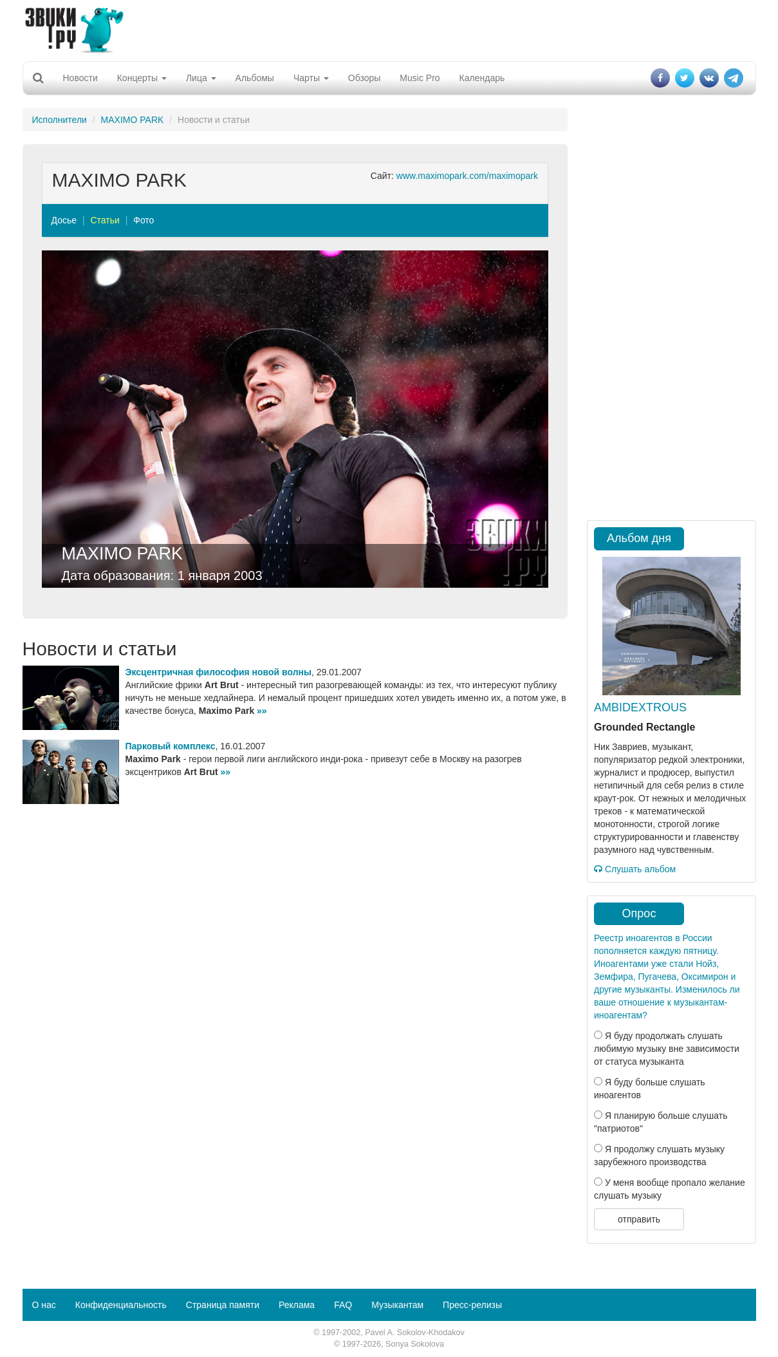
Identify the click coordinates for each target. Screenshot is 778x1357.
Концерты (142, 78)
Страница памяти (222, 1305)
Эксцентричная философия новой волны (218, 672)
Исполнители (59, 120)
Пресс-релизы (472, 1305)
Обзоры (364, 78)
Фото (143, 220)
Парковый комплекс (170, 746)
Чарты (311, 78)
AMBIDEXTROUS (640, 707)
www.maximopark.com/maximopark (467, 176)
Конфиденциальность (121, 1305)
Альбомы (255, 78)
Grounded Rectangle (644, 727)
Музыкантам (397, 1305)
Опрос (639, 913)
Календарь (482, 78)
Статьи (104, 220)
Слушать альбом (635, 869)
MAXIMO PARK (132, 120)
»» (262, 711)
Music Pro (420, 78)
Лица (201, 78)
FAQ (343, 1305)
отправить (639, 1219)
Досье (64, 220)
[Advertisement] (389, 29)
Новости (80, 78)
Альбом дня (639, 538)
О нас (44, 1305)
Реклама (297, 1305)
